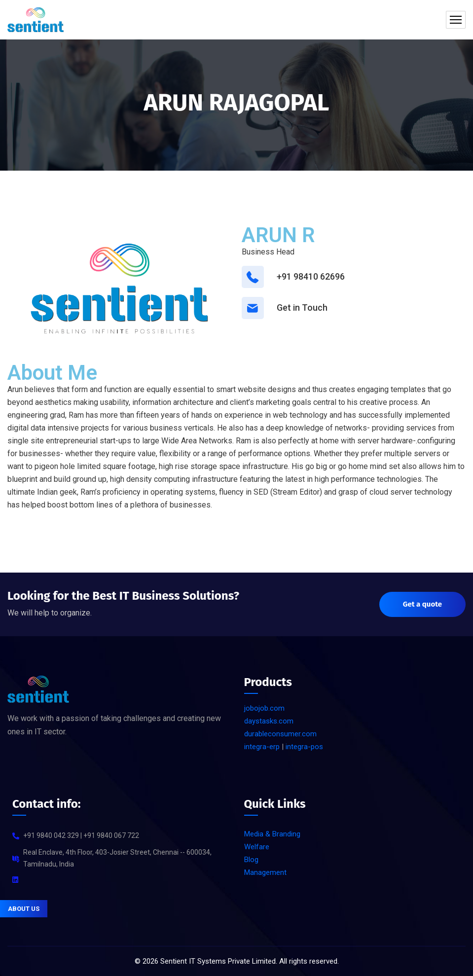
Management (265, 872)
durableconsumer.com (280, 733)
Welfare (256, 846)
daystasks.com (268, 721)
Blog (251, 859)
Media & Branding (272, 834)
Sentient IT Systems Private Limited (218, 961)
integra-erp (262, 746)
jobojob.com (264, 708)
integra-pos (304, 746)
